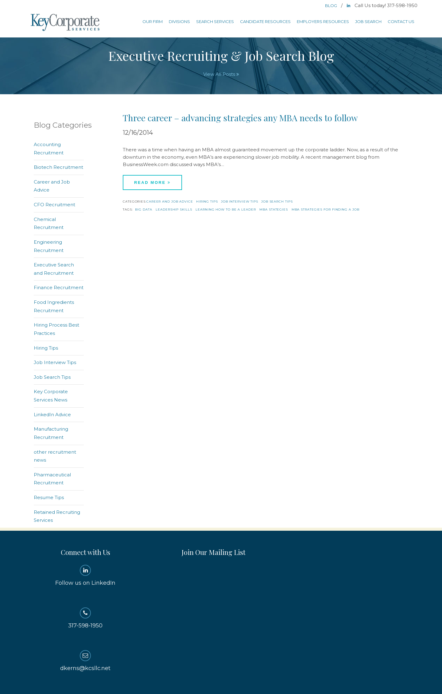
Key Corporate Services (66, 22)
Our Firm (152, 21)
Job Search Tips (277, 202)
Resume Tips (49, 497)
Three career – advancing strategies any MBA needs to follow (240, 117)
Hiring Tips (207, 202)
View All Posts (221, 74)
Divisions (179, 21)
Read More (152, 182)
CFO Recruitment (54, 204)
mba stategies (273, 209)
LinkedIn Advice (52, 414)
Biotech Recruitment (58, 167)
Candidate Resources (265, 21)
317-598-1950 (85, 618)
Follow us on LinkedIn (85, 575)
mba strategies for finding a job (325, 209)
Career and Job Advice (169, 202)
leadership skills (174, 209)
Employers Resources (323, 21)
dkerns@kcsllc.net (85, 661)
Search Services (215, 21)
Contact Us (401, 21)
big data (143, 209)
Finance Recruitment (58, 287)
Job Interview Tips (239, 202)
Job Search (368, 21)
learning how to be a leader (226, 209)
